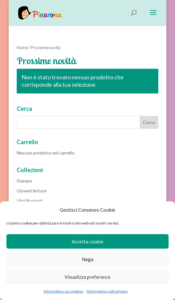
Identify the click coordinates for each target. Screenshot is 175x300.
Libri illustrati (29, 200)
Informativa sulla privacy (107, 291)
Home (22, 47)
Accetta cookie (87, 241)
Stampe (24, 180)
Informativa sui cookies (63, 291)
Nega (87, 259)
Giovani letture (32, 190)
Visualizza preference (87, 277)
